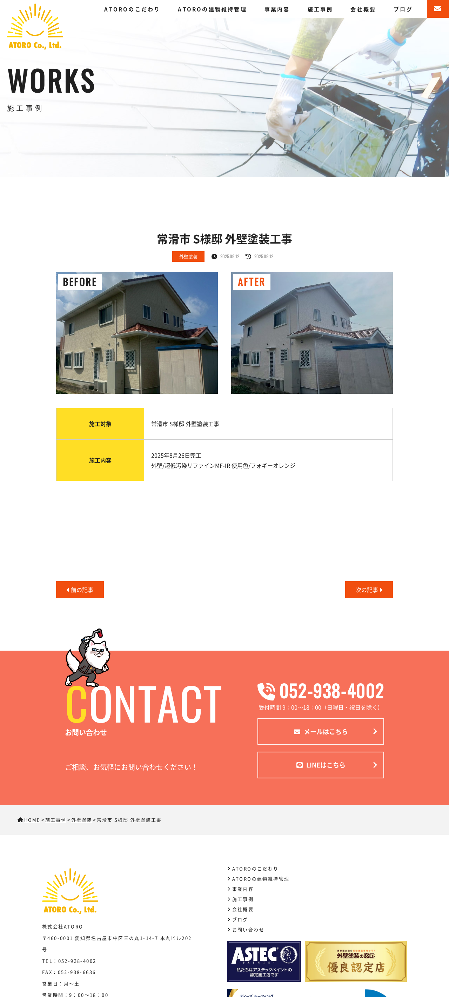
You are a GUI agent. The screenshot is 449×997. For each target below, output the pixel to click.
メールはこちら (321, 731)
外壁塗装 (188, 256)
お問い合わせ (248, 929)
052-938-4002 (320, 690)
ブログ (403, 9)
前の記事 (80, 589)
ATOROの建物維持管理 (212, 9)
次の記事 (369, 589)
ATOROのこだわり (132, 9)
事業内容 (277, 9)
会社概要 (363, 9)
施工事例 (320, 9)
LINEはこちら (321, 764)
